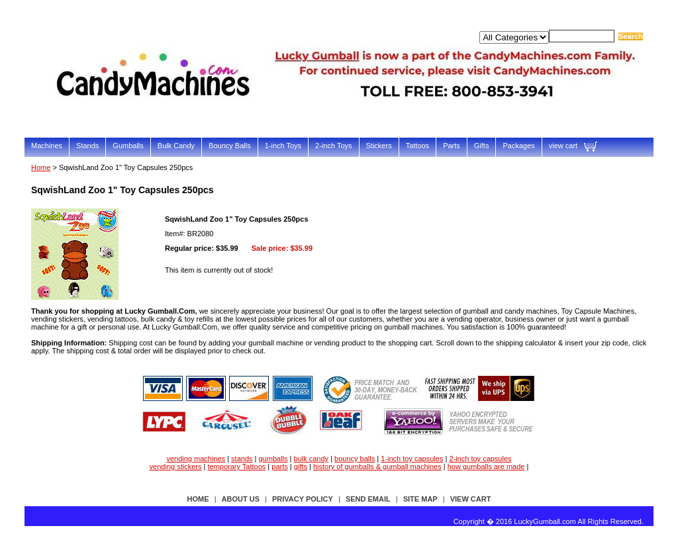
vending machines (195, 459)
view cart (563, 146)
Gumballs (128, 146)
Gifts (481, 146)
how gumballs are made (486, 466)
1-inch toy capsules (412, 459)
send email (368, 499)
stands (241, 459)
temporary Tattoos (236, 466)
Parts (451, 146)
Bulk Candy (176, 146)
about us (241, 499)
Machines (46, 146)
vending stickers (176, 466)
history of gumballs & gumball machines (377, 466)
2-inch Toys (333, 146)
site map (420, 499)
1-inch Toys (283, 146)
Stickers (379, 146)
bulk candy (311, 459)
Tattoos (417, 146)
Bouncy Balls (230, 146)
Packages (518, 146)
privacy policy (302, 499)
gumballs (273, 459)
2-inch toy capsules (480, 459)
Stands (87, 146)
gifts (300, 466)
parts (279, 466)
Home (40, 167)
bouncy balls (354, 459)
